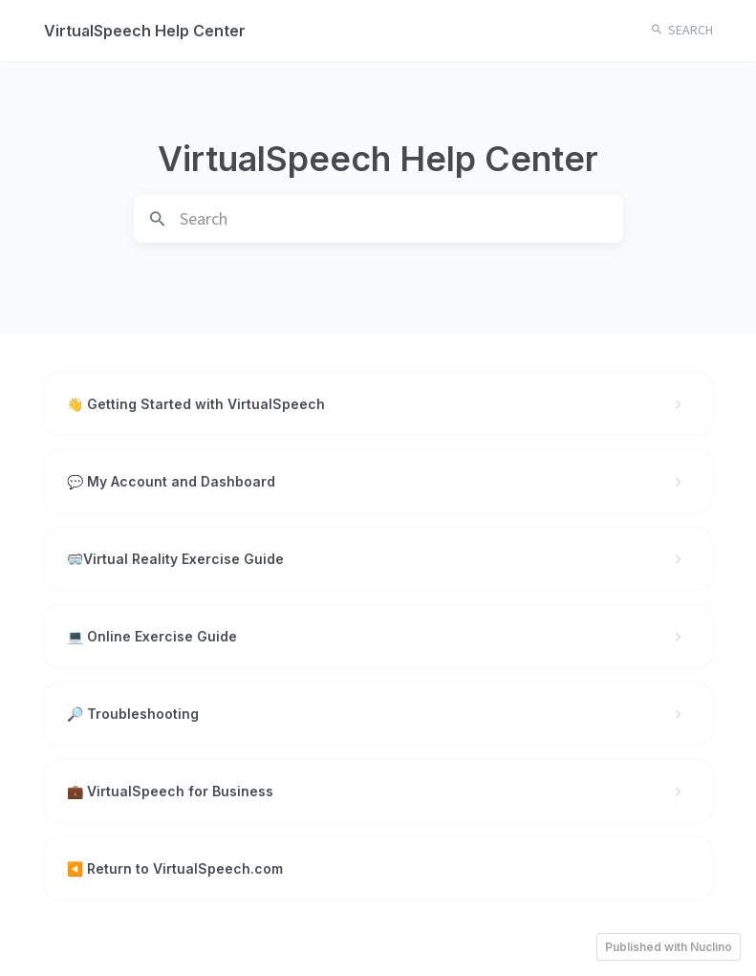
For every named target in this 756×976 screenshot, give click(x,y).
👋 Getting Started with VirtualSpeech (378, 404)
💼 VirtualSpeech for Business (378, 791)
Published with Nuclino (668, 947)
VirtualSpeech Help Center (145, 30)
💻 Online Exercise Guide (378, 636)
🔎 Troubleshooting (378, 714)
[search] (401, 219)
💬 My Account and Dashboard (378, 481)
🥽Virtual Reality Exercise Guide (378, 559)
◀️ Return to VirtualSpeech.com (175, 868)
